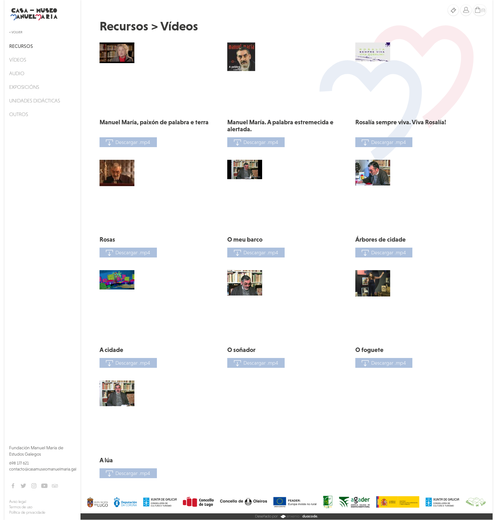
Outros (18, 114)
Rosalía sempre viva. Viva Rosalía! (400, 122)
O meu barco (244, 239)
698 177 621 (19, 463)
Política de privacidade (27, 512)
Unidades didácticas (34, 100)
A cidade (111, 349)
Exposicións (24, 87)
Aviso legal (17, 501)
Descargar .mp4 (128, 142)
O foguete (369, 349)
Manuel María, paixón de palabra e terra (154, 122)
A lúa (106, 460)
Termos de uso (20, 507)
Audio (16, 73)
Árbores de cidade (380, 239)
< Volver (16, 32)
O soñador (241, 349)
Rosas (107, 239)
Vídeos (17, 59)
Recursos (21, 46)
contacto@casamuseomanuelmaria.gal (42, 469)
